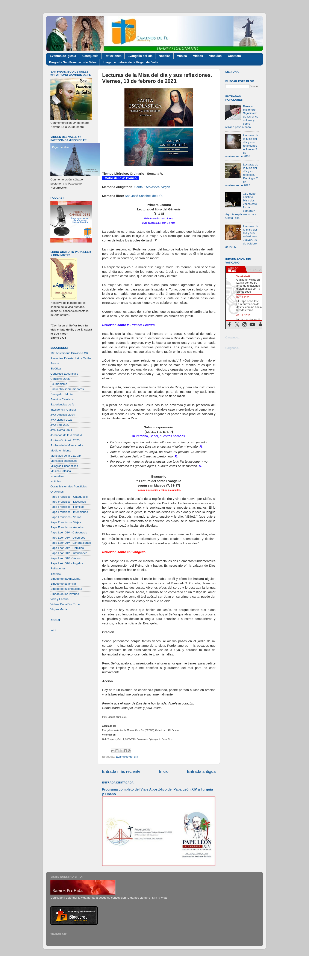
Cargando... (233, 337)
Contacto (234, 56)
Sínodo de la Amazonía (65, 578)
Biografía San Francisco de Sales (73, 62)
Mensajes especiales (63, 460)
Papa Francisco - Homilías (67, 506)
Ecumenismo (58, 384)
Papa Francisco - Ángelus (67, 527)
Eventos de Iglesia (63, 56)
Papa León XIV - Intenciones (68, 553)
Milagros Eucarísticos (64, 466)
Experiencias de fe (62, 404)
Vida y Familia (59, 599)
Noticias (164, 56)
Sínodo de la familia (63, 583)
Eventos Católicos (62, 399)
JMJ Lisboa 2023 (61, 419)
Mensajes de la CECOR (65, 455)
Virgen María (58, 609)
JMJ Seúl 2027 (60, 424)
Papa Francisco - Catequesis (69, 496)
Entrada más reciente (121, 771)
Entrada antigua (201, 771)
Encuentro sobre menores (67, 389)
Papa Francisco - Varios (65, 517)
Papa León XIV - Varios (65, 558)
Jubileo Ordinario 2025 (65, 440)
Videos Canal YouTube (65, 604)
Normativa (57, 476)
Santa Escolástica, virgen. (152, 187)
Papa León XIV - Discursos (67, 537)
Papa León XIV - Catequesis (68, 532)
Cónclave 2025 (60, 378)
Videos (198, 56)
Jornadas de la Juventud (66, 435)
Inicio (163, 771)
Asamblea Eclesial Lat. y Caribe (70, 358)
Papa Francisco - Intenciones (69, 512)
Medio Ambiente (60, 450)
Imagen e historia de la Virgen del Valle (130, 62)
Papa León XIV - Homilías (67, 547)
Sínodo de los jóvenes (64, 594)
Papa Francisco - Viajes (65, 522)
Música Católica (60, 471)
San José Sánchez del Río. (144, 196)
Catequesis (90, 56)
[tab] (235, 269)
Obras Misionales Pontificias (68, 486)
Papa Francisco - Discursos (68, 501)
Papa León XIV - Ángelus (66, 563)
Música (182, 56)
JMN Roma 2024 (61, 430)
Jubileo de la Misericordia (66, 445)
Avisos (54, 363)
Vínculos (215, 56)
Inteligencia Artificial (63, 409)
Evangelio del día (127, 756)
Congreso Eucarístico (64, 373)
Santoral (55, 573)
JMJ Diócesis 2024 (62, 414)
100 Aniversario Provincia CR (69, 353)
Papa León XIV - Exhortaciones (70, 542)
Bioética (55, 368)
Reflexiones (113, 56)
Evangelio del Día (140, 56)
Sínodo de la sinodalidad (66, 588)
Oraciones (57, 491)
